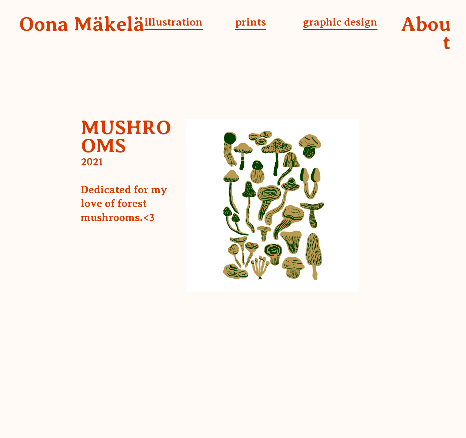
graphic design (340, 22)
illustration (173, 22)
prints (250, 22)
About (426, 33)
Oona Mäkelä (81, 24)
